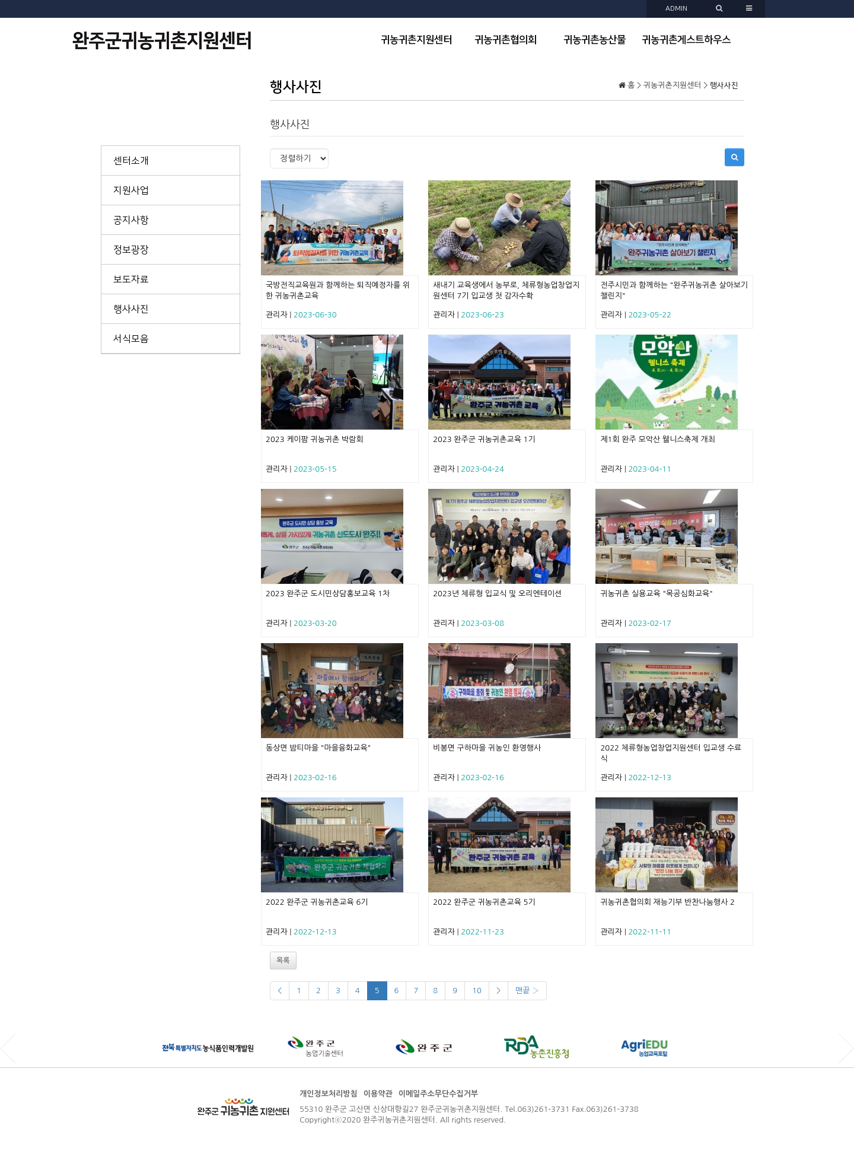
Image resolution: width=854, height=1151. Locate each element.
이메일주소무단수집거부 (438, 1094)
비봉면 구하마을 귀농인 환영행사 (487, 748)
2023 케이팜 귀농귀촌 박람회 (315, 439)
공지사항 (131, 220)
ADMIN (676, 8)
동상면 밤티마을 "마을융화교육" (318, 748)
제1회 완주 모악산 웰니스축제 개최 (657, 439)
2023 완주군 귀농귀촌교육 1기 (484, 439)
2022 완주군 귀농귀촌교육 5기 (484, 902)
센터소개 (131, 160)
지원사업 (131, 190)
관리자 (277, 315)
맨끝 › (527, 990)
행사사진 (131, 309)
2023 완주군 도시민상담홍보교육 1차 (328, 593)
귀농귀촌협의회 (505, 39)
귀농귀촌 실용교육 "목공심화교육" (656, 593)
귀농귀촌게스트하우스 (686, 39)
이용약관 (378, 1094)
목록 (283, 960)
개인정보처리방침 (328, 1094)
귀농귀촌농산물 (594, 39)
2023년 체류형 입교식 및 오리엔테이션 (497, 593)
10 (477, 990)
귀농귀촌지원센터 (416, 39)
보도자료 (131, 279)
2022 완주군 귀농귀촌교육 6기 (317, 902)
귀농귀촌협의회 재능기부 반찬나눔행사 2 (667, 902)
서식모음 (131, 338)
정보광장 (131, 249)
